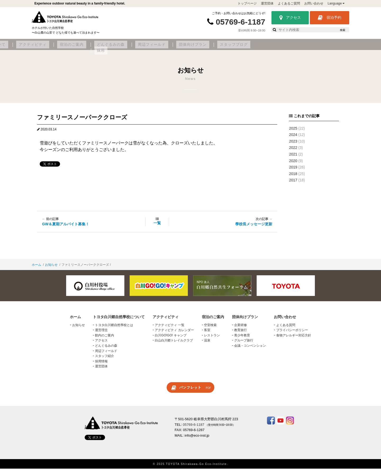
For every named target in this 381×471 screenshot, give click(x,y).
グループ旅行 (243, 343)
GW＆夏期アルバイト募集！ (65, 226)
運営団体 (267, 3)
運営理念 (101, 332)
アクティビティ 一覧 (169, 327)
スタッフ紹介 (104, 358)
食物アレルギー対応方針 (293, 338)
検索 (342, 30)
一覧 (157, 225)
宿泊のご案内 (162, 47)
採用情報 (101, 363)
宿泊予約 (329, 17)
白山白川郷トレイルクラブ (174, 343)
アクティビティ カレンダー (174, 332)
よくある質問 (285, 327)
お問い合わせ (313, 3)
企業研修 (240, 327)
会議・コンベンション (250, 348)
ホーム (36, 267)
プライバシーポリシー (292, 332)
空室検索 (210, 327)
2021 (293, 156)
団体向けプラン (267, 47)
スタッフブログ (303, 47)
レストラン (212, 338)
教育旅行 (240, 332)
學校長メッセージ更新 (253, 226)
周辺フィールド (232, 47)
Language (336, 3)
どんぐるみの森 (196, 47)
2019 (293, 169)
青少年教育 (242, 338)
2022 (293, 150)
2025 (293, 130)
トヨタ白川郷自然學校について (78, 47)
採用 (329, 47)
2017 (293, 182)
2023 (293, 143)
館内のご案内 (104, 338)
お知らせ (51, 267)
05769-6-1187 (240, 21)
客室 (207, 332)
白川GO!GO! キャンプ (170, 338)
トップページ (247, 3)
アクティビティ (128, 47)
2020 (293, 163)
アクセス (290, 17)
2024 (293, 137)
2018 (293, 176)
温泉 (207, 343)
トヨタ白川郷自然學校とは (114, 327)
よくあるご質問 (289, 3)
